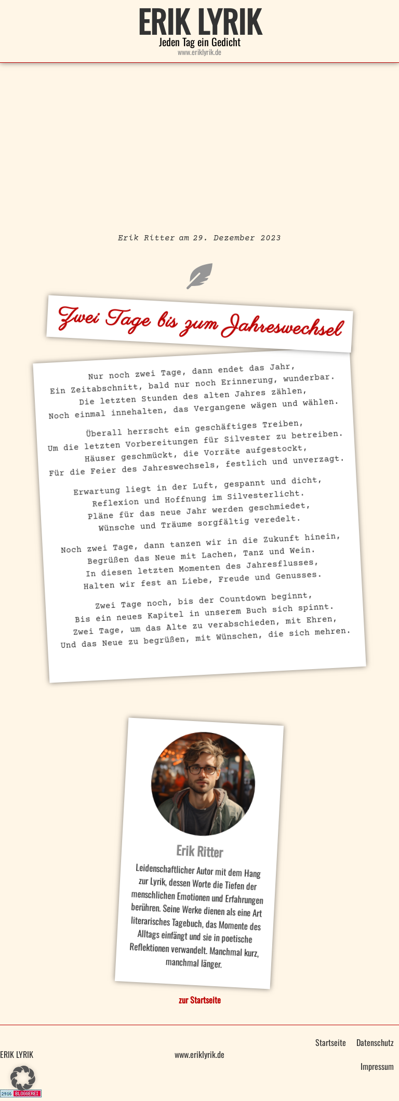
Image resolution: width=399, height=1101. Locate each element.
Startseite (330, 1042)
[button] (23, 1078)
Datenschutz (375, 1042)
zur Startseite (200, 1000)
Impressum (377, 1066)
